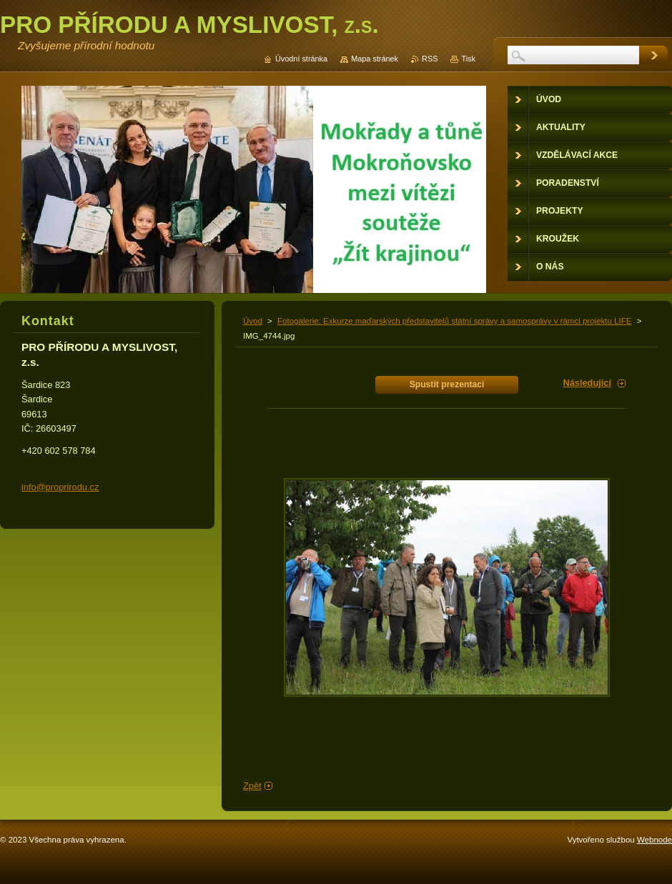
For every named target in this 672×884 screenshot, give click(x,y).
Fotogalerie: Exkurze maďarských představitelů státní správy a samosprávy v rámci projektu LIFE (454, 321)
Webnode (654, 839)
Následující (587, 382)
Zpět (252, 785)
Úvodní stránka (301, 58)
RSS (430, 58)
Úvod (252, 321)
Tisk (468, 58)
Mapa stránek (374, 58)
